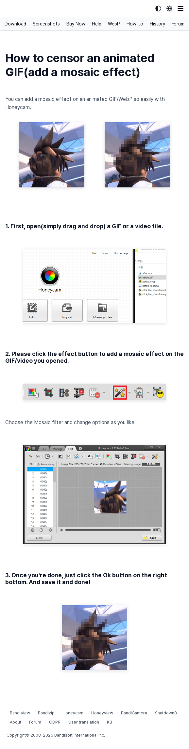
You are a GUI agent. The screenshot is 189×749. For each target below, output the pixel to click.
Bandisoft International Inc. (79, 735)
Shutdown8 (166, 712)
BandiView (20, 712)
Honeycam (72, 712)
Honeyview (102, 712)
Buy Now (75, 23)
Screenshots (46, 23)
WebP (114, 23)
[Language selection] (169, 8)
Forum (178, 23)
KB (109, 722)
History (157, 23)
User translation (83, 722)
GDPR (54, 722)
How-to (135, 23)
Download (15, 23)
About (15, 722)
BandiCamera (134, 712)
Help (96, 23)
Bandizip (46, 712)
